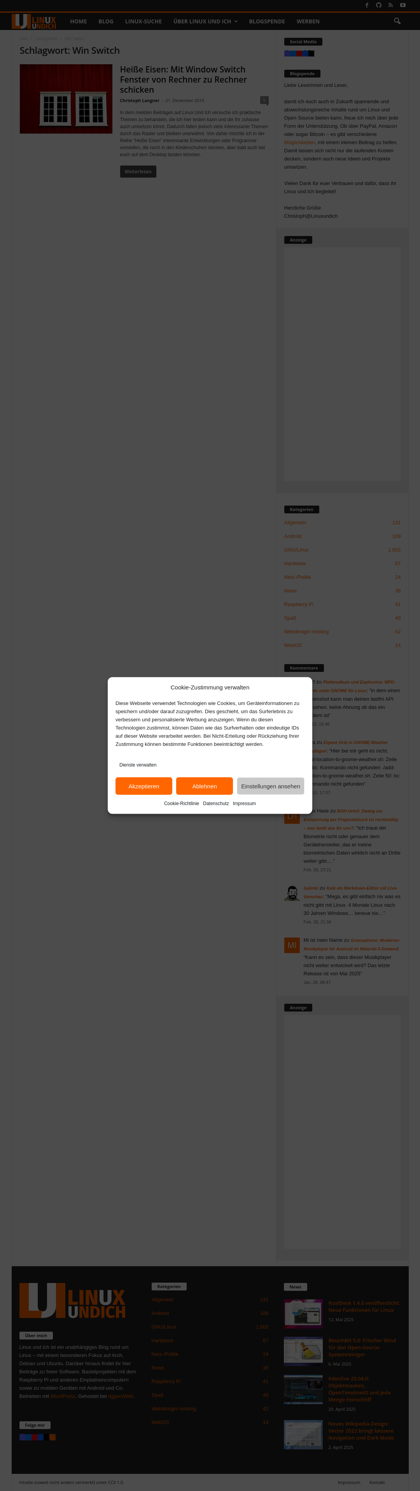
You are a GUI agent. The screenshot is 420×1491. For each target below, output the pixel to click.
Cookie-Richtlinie (181, 803)
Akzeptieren (143, 786)
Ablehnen (204, 786)
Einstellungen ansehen (270, 786)
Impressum (244, 803)
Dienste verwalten (137, 765)
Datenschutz (216, 803)
